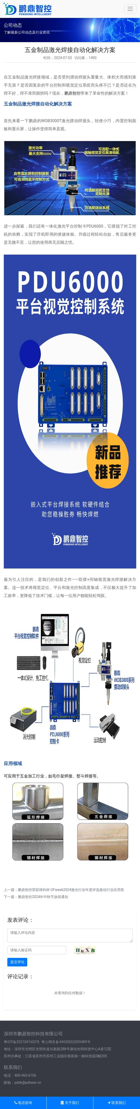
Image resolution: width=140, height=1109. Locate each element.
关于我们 (70, 1103)
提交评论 (17, 962)
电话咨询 (23, 1103)
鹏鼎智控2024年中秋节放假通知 (43, 897)
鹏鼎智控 (72, 93)
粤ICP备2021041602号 (22, 1042)
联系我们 (116, 1103)
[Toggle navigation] (130, 9)
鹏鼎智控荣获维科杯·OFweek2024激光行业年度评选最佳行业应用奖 (71, 890)
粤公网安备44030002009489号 (65, 1042)
